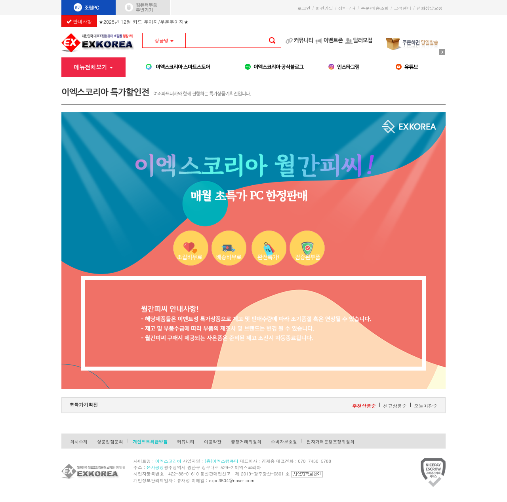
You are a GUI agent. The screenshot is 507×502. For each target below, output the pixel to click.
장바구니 (347, 8)
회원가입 (324, 8)
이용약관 (212, 442)
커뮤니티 (303, 40)
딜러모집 (362, 40)
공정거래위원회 (246, 442)
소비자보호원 (284, 442)
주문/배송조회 (375, 8)
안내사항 (79, 21)
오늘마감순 (426, 405)
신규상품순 (395, 405)
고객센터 (403, 8)
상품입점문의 (110, 442)
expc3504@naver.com (232, 480)
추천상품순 (364, 405)
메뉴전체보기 (93, 67)
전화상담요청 (431, 8)
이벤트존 (333, 40)
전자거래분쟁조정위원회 (331, 442)
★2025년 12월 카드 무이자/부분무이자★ (144, 20)
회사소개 (79, 442)
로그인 (304, 8)
